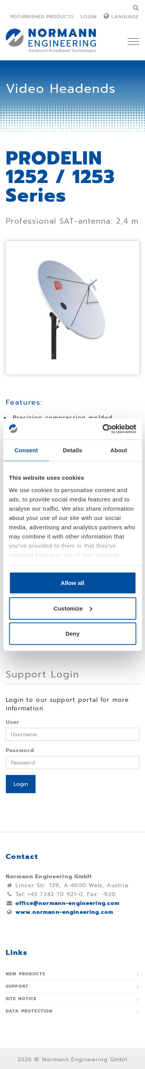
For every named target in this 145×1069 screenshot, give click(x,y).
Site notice (21, 998)
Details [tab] (72, 450)
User (13, 722)
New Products (25, 974)
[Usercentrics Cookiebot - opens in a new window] (103, 429)
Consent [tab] (26, 450)
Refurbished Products (42, 16)
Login (89, 16)
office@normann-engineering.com (67, 903)
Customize (72, 608)
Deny (72, 633)
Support (17, 986)
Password (20, 750)
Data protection (29, 1011)
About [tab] (118, 450)
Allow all (72, 583)
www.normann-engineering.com (64, 912)
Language (125, 16)
